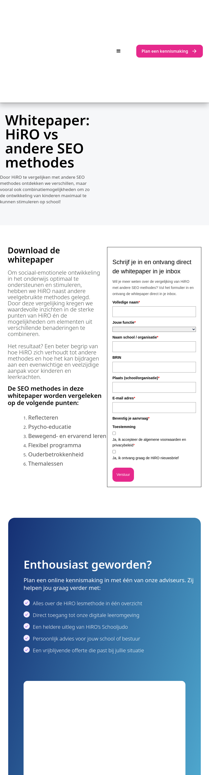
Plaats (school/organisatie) (136, 291)
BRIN (116, 270)
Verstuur (123, 388)
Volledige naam (126, 215)
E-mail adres (123, 311)
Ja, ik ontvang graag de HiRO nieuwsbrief (145, 371)
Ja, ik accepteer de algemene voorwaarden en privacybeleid (149, 355)
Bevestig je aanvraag (131, 331)
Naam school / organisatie (135, 250)
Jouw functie (124, 235)
